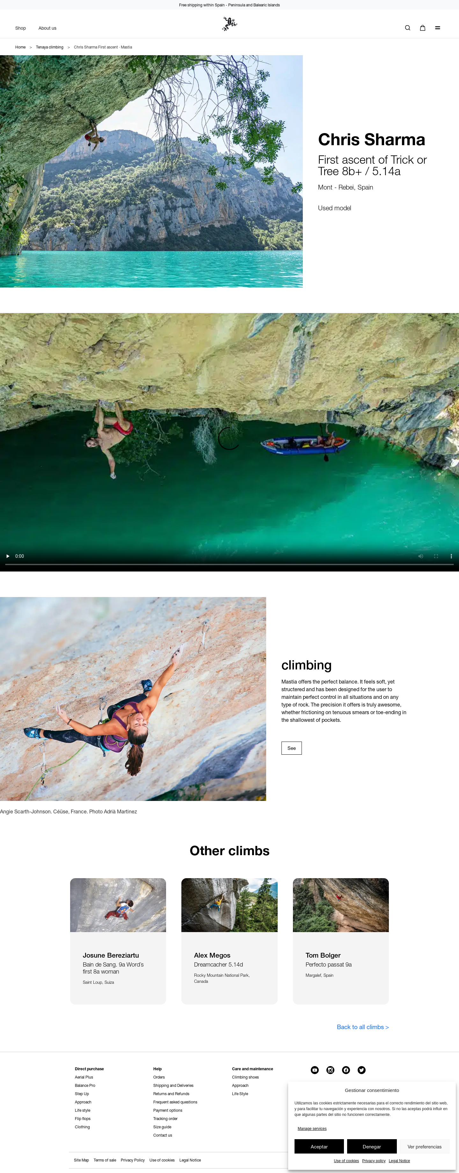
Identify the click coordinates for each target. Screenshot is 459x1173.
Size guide (162, 1126)
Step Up (82, 1093)
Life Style (240, 1093)
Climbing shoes (245, 1077)
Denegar (372, 1146)
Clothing (82, 1126)
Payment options (167, 1110)
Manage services (312, 1128)
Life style (82, 1110)
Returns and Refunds (171, 1093)
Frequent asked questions (175, 1102)
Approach (83, 1102)
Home (20, 47)
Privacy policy (373, 1161)
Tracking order (165, 1118)
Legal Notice (399, 1161)
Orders (159, 1077)
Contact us (162, 1135)
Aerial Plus (84, 1077)
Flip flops (83, 1118)
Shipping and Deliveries (173, 1085)
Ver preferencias (425, 1146)
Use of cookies (346, 1161)
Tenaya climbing (49, 47)
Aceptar (319, 1146)
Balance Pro (85, 1085)
